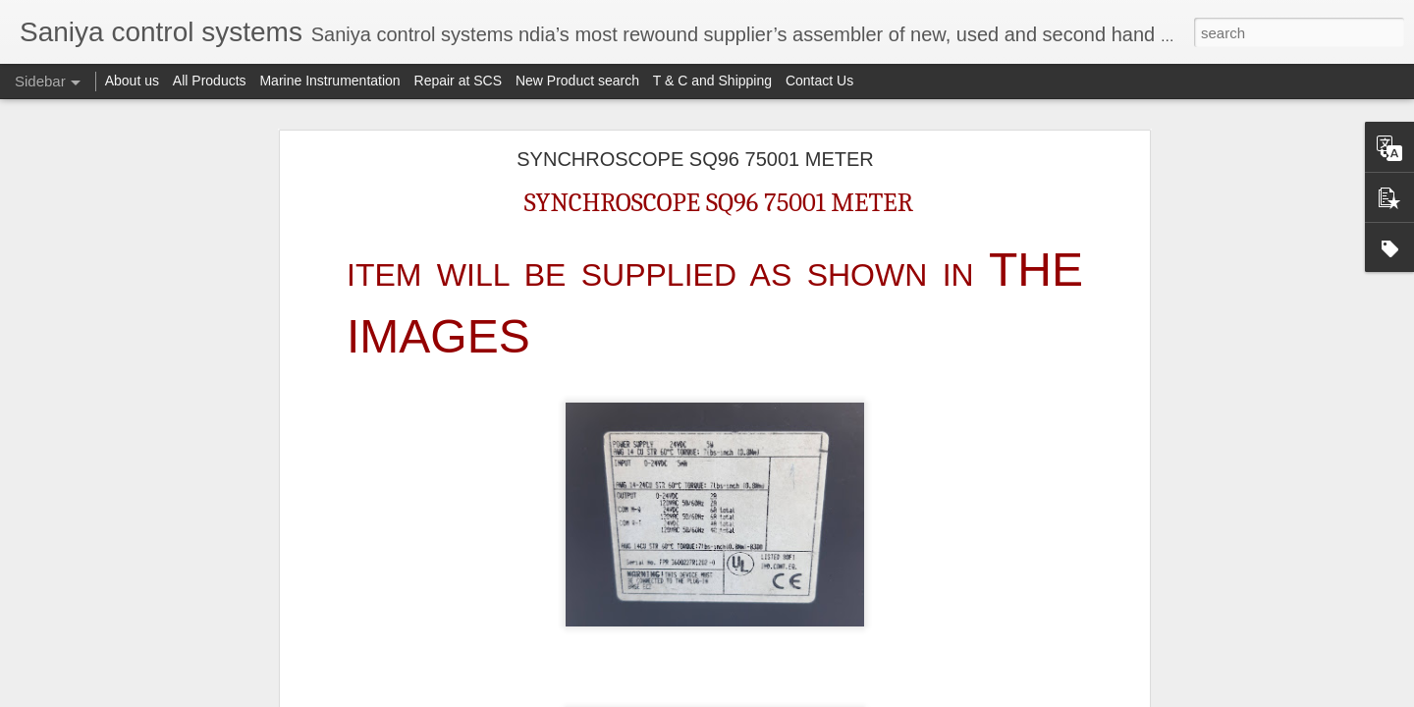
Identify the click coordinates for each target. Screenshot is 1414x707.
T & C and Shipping (712, 80)
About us (132, 80)
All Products (209, 80)
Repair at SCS (458, 80)
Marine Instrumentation (329, 80)
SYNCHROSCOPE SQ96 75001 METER (695, 159)
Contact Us (819, 80)
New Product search (577, 80)
